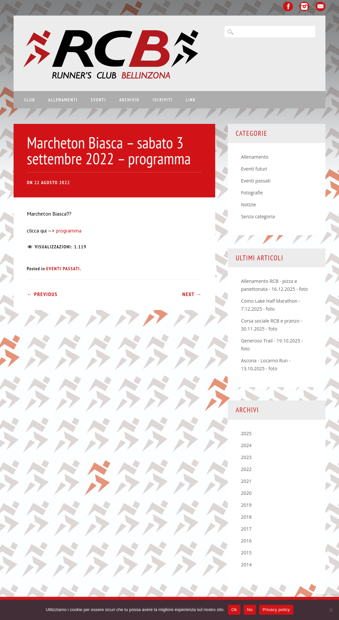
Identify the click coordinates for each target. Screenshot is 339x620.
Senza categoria (258, 216)
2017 (246, 529)
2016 (246, 541)
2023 (246, 457)
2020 (246, 493)
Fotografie (252, 192)
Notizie (248, 204)
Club (29, 100)
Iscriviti (162, 100)
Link (191, 100)
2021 (246, 481)
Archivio (129, 100)
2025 (246, 433)
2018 (246, 517)
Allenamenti (62, 100)
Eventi (98, 100)
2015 (246, 552)
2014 (246, 564)
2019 (246, 505)
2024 (246, 445)
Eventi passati (63, 269)
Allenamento (254, 157)
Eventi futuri (254, 169)
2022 (246, 469)
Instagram (304, 6)
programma (68, 230)
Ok (234, 609)
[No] (330, 609)
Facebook (288, 6)
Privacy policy (276, 609)
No (250, 609)
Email (320, 6)
